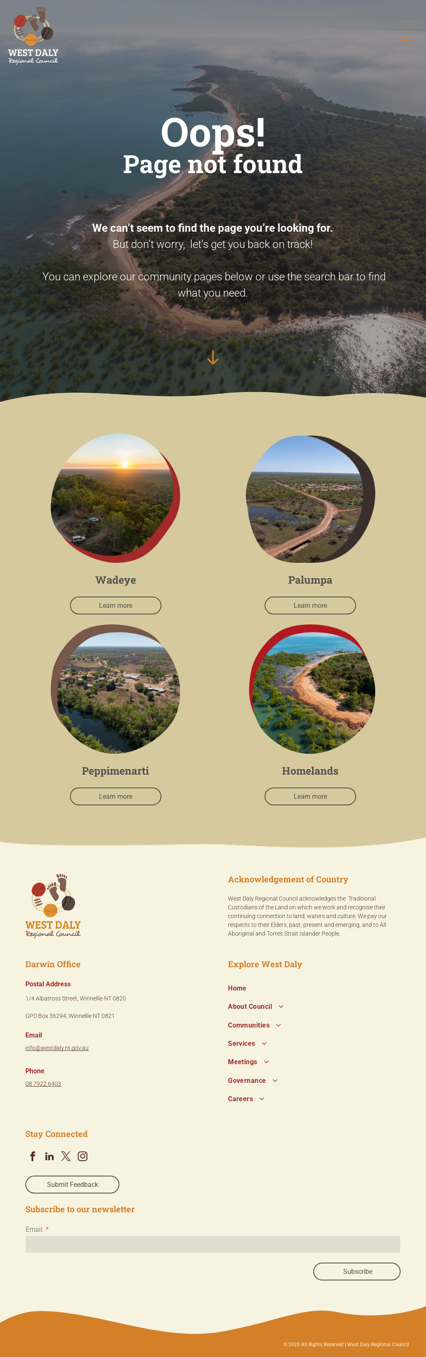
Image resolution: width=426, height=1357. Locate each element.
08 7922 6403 (43, 1083)
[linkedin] (49, 1157)
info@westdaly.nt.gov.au (57, 1048)
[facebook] (32, 1157)
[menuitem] (314, 988)
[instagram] (82, 1157)
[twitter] (66, 1157)
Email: (35, 1229)
